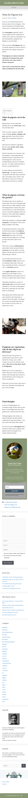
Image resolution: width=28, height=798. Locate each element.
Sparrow (4, 692)
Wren (3, 701)
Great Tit (4, 668)
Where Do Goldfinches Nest (12, 507)
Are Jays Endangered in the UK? (10, 612)
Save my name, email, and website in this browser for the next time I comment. (14, 555)
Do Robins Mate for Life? (8, 586)
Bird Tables (5, 639)
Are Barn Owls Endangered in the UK (11, 588)
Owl (3, 682)
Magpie (4, 677)
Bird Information (6, 637)
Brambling (4, 649)
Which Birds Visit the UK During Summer (12, 577)
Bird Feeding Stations (7, 632)
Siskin (3, 689)
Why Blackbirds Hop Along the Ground (11, 583)
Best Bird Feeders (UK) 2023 (9, 615)
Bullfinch (4, 651)
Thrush (4, 696)
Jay (3, 673)
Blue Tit (4, 646)
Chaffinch (4, 653)
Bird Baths (4, 627)
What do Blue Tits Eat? (7, 607)
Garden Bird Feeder (14, 3)
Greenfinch (5, 670)
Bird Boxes (5, 630)
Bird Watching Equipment (8, 641)
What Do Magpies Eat (10, 504)
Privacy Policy (5, 781)
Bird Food (4, 634)
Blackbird (4, 644)
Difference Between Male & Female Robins (12, 605)
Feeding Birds (8, 502)
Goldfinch (4, 665)
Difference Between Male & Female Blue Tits (13, 610)
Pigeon (15, 502)
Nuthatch (4, 680)
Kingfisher (4, 675)
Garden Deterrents (6, 663)
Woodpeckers (5, 699)
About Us (4, 784)
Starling (4, 694)
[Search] (24, 766)
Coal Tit (4, 656)
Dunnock (4, 658)
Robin (3, 687)
